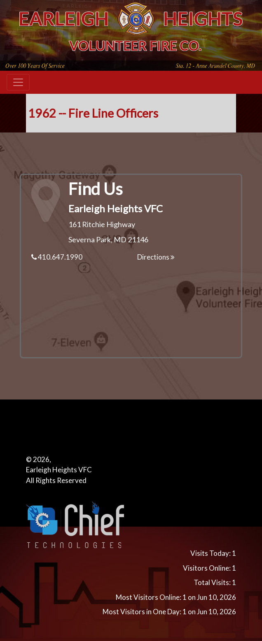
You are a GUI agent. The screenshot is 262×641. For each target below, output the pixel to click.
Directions (156, 257)
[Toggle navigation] (18, 82)
